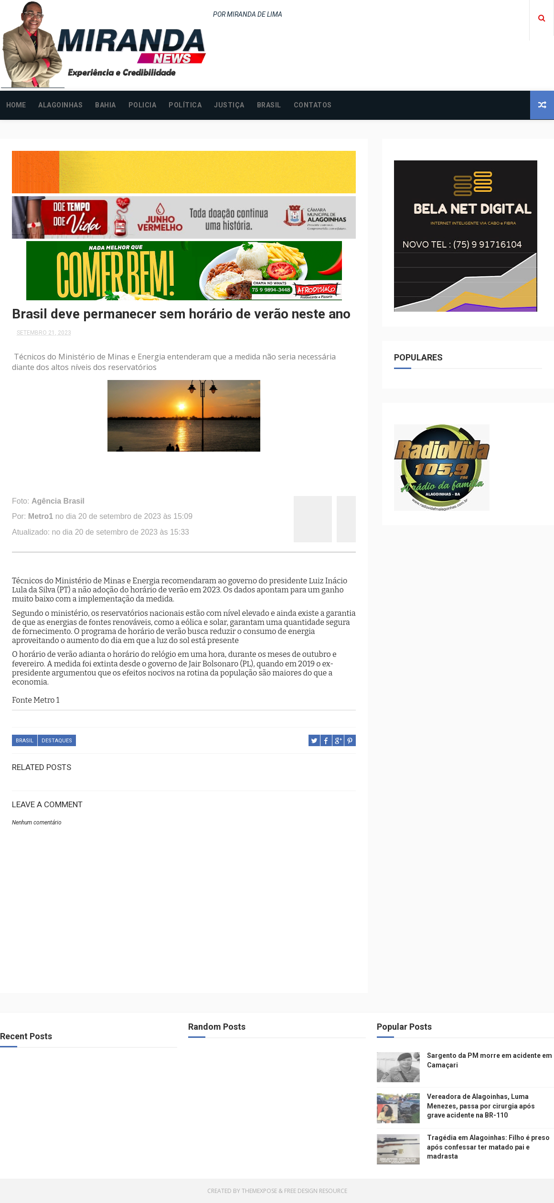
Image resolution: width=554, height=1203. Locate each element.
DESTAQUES (57, 741)
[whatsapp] (346, 519)
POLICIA (142, 105)
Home (16, 105)
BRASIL (269, 105)
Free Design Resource (315, 1191)
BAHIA (105, 105)
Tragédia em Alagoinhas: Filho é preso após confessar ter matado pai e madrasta (488, 1147)
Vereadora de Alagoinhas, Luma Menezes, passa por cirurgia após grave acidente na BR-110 (481, 1106)
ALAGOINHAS (60, 105)
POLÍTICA (185, 105)
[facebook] (303, 519)
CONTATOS (313, 105)
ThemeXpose (259, 1191)
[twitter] (322, 519)
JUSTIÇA (229, 105)
